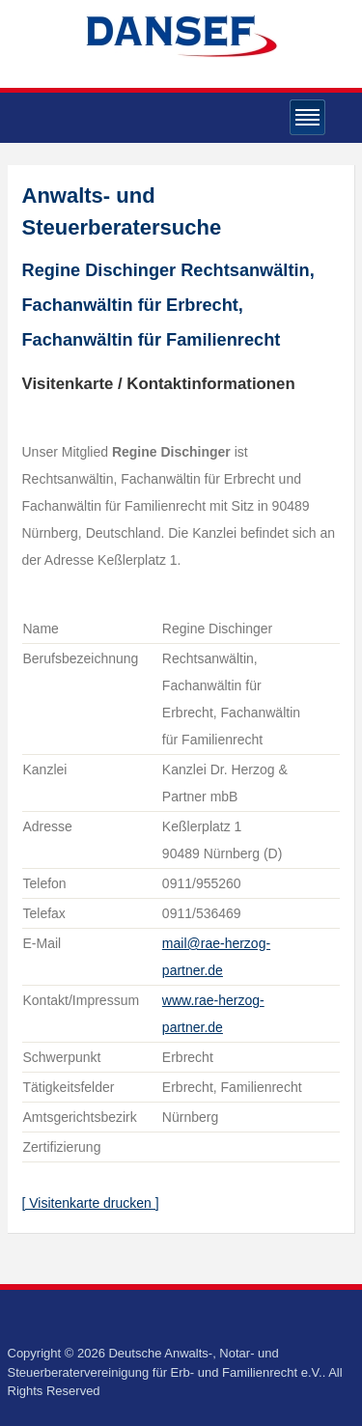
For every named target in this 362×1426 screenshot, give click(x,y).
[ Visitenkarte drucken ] (90, 1203)
